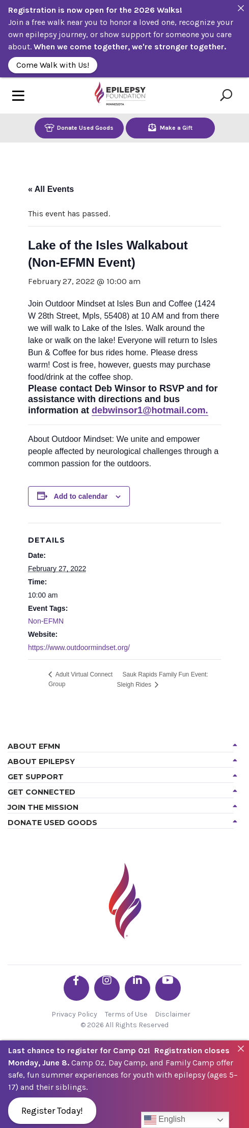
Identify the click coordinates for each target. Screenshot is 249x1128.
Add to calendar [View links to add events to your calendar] (81, 496)
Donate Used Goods (79, 127)
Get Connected (41, 792)
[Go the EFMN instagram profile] (107, 988)
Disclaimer (172, 1014)
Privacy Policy (74, 1014)
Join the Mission (43, 807)
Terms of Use (126, 1014)
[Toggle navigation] (18, 95)
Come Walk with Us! (52, 65)
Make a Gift (170, 127)
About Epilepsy (41, 761)
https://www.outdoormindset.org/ (79, 647)
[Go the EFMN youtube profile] (168, 988)
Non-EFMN (46, 621)
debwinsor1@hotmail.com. (150, 410)
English (164, 1120)
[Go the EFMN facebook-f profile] (76, 988)
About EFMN (34, 746)
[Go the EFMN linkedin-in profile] (137, 988)
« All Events (51, 189)
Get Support (36, 776)
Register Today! (52, 1110)
